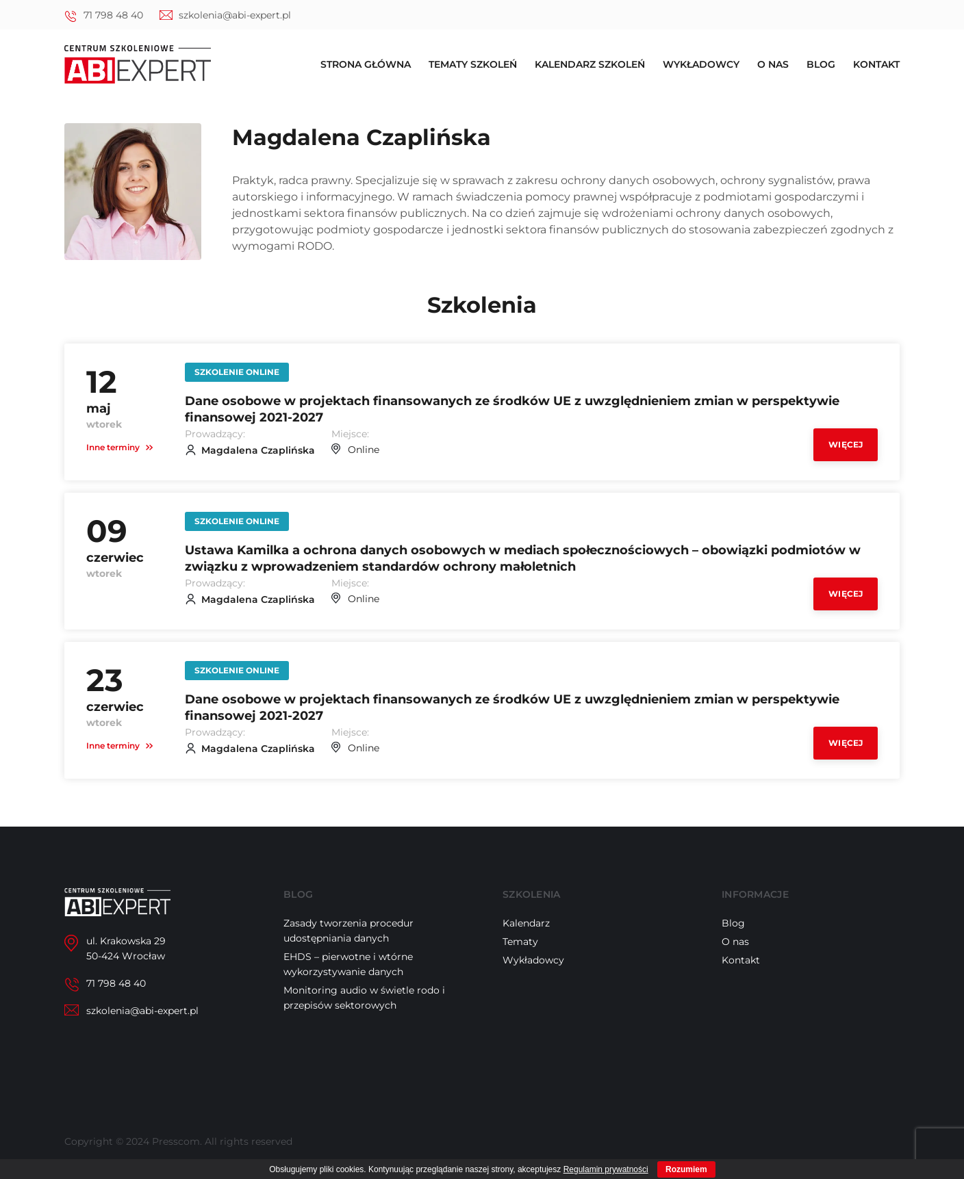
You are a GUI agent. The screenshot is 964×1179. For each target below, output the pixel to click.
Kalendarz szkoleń (590, 64)
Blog (821, 64)
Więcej (845, 444)
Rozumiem (686, 1169)
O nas (773, 64)
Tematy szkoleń (473, 64)
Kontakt (876, 64)
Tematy (520, 941)
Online (363, 449)
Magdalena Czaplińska (258, 450)
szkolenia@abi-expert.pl (235, 15)
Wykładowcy (701, 64)
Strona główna (365, 64)
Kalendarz (526, 923)
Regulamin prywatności (605, 1169)
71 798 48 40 (113, 15)
